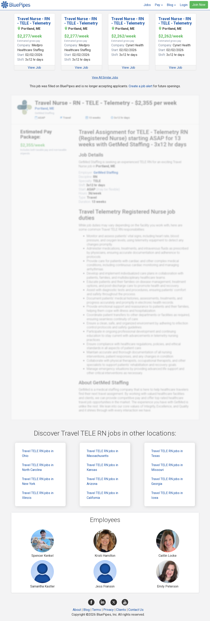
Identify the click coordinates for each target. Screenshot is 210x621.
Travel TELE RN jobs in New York (37, 481)
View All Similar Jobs (105, 77)
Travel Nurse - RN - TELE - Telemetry (34, 21)
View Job (34, 67)
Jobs (147, 5)
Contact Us (136, 610)
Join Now (198, 5)
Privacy (108, 610)
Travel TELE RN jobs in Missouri (167, 467)
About (77, 610)
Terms (96, 610)
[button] (159, 5)
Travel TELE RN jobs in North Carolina (37, 467)
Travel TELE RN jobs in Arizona (102, 481)
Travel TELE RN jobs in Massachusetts (102, 453)
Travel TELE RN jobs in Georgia (167, 481)
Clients (121, 610)
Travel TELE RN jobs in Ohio (37, 453)
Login (184, 5)
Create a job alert (140, 86)
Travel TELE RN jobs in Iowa (167, 495)
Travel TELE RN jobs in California (102, 495)
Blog (86, 610)
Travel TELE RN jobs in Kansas (102, 467)
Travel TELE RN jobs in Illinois (37, 495)
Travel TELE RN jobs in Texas (167, 453)
